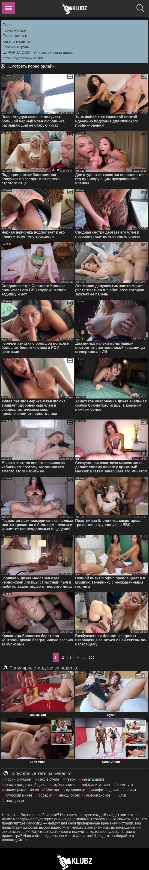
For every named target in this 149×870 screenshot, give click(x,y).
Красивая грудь (16, 47)
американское (98, 795)
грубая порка (63, 785)
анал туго (125, 785)
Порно (8, 25)
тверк (70, 779)
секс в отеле (48, 779)
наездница (15, 801)
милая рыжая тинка (22, 790)
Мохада (52, 790)
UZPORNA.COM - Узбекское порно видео (38, 53)
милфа (97, 790)
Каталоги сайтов (17, 41)
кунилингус (75, 790)
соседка (45, 795)
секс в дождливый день (25, 785)
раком (130, 790)
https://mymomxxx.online (23, 58)
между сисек (69, 795)
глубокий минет (19, 795)
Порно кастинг (15, 36)
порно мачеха (14, 30)
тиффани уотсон (95, 785)
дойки (114, 790)
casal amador (93, 779)
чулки (121, 795)
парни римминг (18, 779)
